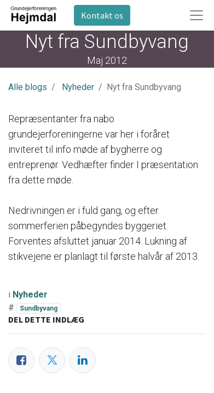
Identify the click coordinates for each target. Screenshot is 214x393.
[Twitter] (52, 360)
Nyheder (78, 87)
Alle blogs (27, 87)
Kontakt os (102, 15)
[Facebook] (21, 360)
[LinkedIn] (83, 360)
